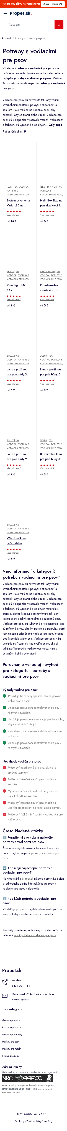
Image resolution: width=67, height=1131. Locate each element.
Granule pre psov (11, 1020)
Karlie (10, 271)
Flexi (9, 186)
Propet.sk (21, 13)
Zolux (10, 355)
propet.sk (27, 879)
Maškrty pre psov (10, 1041)
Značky (30, 1121)
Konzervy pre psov (11, 1027)
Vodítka (23, 186)
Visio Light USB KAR (17, 287)
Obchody (19, 1121)
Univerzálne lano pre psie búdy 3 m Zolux (51, 457)
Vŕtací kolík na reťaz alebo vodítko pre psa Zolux (17, 541)
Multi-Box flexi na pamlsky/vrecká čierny (51, 203)
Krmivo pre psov (10, 1056)
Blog (50, 1121)
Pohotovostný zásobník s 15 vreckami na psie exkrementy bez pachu (50, 288)
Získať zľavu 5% (52, 4)
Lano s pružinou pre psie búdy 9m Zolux (18, 457)
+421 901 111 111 (22, 986)
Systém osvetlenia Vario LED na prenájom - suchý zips (18, 203)
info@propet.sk (20, 999)
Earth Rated (47, 271)
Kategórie (41, 1121)
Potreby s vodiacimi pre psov (30, 38)
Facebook (6, 1092)
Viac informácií (13, 215)
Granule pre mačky (12, 1034)
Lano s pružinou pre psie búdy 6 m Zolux (51, 372)
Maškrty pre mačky (11, 1049)
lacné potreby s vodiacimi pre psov (35, 935)
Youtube (16, 1092)
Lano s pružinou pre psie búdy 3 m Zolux (18, 372)
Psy (15, 186)
